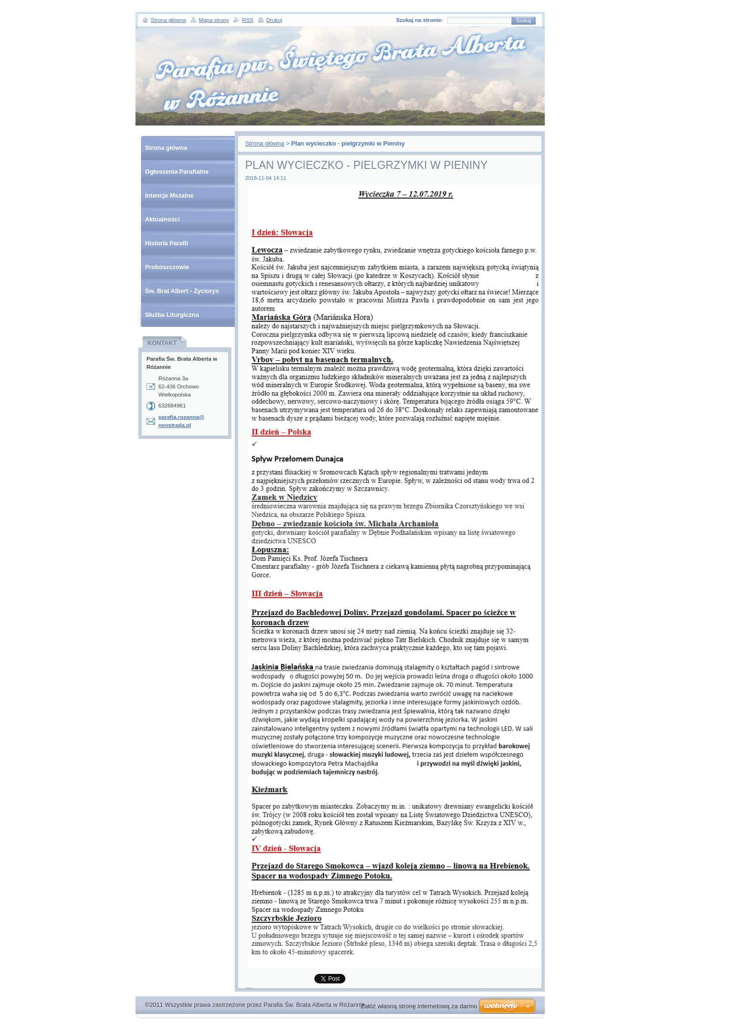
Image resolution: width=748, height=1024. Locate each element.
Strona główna (264, 143)
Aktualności (162, 219)
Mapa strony (214, 20)
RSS (247, 20)
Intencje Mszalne (169, 195)
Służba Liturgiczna (172, 314)
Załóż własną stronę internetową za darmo (419, 1006)
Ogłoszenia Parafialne (176, 171)
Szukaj (523, 20)
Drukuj (274, 20)
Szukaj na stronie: (419, 20)
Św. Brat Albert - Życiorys (182, 290)
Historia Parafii (166, 243)
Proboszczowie (167, 267)
